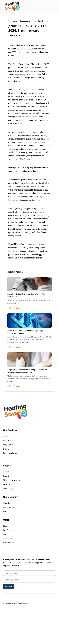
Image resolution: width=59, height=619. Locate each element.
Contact (6, 476)
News (5, 534)
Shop (5, 457)
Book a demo (8, 484)
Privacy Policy (8, 543)
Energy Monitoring (10, 453)
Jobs (4, 511)
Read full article (14, 308)
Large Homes (8, 445)
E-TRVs (6, 449)
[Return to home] (12, 7)
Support (6, 472)
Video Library (8, 488)
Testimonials (7, 538)
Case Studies (7, 530)
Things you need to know (12, 480)
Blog (5, 526)
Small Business (8, 436)
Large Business (8, 441)
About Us (6, 503)
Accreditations (8, 507)
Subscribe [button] (8, 587)
